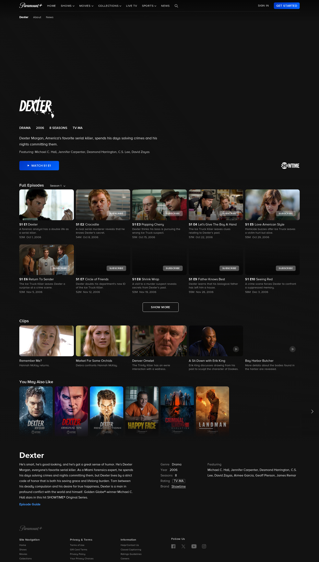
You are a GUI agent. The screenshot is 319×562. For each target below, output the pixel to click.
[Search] (176, 6)
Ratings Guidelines (131, 554)
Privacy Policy (77, 554)
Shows (23, 550)
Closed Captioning (131, 550)
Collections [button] (109, 5)
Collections (25, 559)
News (165, 5)
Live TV (131, 5)
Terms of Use (77, 545)
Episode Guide (29, 504)
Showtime (179, 486)
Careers (125, 559)
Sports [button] (148, 5)
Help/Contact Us (130, 545)
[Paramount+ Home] (30, 529)
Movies (23, 554)
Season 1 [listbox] (55, 185)
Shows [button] (67, 5)
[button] (46, 347)
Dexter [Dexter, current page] (23, 17)
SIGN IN (263, 5)
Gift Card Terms (78, 550)
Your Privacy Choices (82, 559)
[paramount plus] (30, 6)
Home (51, 5)
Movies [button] (85, 5)
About (37, 17)
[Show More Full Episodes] (161, 307)
